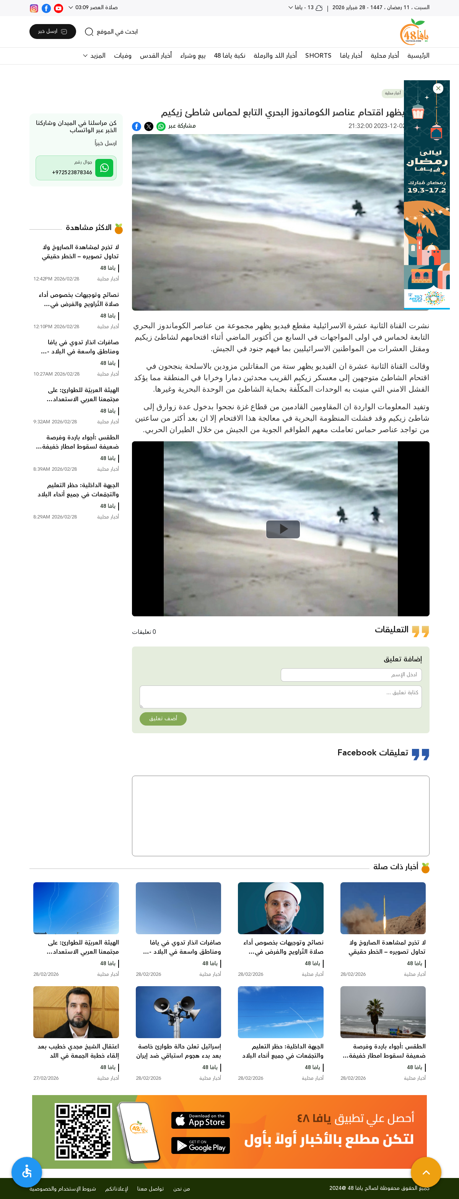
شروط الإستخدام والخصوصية (62, 1189)
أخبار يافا (351, 56)
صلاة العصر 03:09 (96, 7)
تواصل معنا (150, 1189)
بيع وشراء (192, 56)
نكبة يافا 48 (229, 56)
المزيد (97, 56)
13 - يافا (308, 7)
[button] (438, 88)
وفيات (123, 56)
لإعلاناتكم (116, 1189)
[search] (111, 32)
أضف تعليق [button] (163, 719)
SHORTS (318, 56)
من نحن (181, 1189)
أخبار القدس (156, 56)
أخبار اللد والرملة (275, 56)
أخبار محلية (385, 56)
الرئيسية (418, 56)
